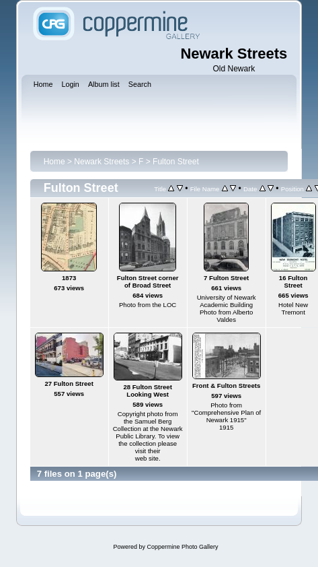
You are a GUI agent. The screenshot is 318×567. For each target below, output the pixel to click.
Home (54, 161)
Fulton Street (176, 161)
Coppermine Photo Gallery (182, 546)
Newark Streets (101, 161)
